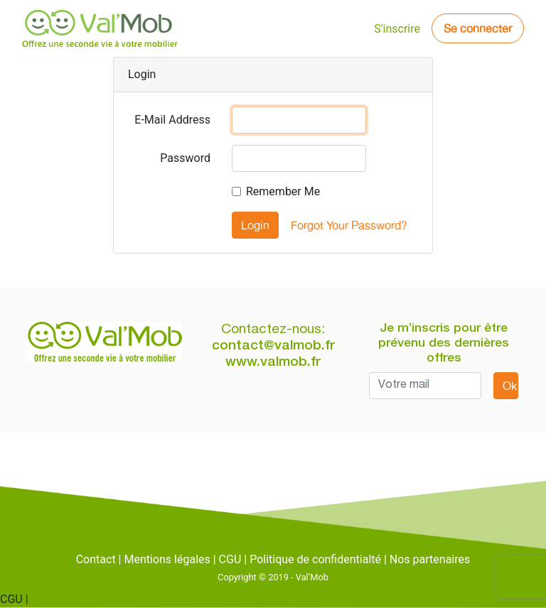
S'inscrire (397, 29)
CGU (230, 559)
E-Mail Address (172, 119)
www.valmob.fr (273, 362)
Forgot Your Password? (349, 225)
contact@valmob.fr (273, 346)
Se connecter (478, 28)
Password (185, 158)
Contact (96, 559)
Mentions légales (167, 559)
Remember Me (283, 191)
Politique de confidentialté (315, 559)
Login (255, 225)
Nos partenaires (430, 559)
